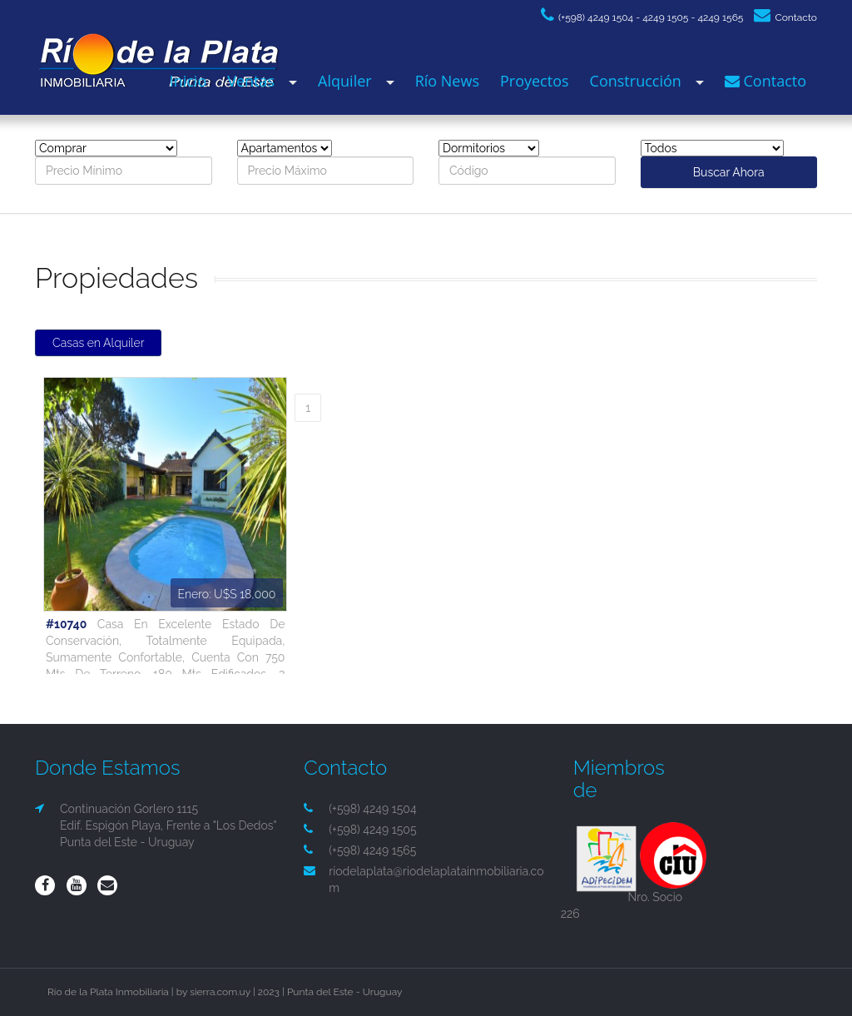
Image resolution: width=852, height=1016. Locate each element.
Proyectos (534, 81)
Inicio (188, 81)
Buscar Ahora (729, 172)
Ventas (251, 81)
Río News (447, 81)
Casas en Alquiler (98, 342)
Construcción (635, 81)
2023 (269, 992)
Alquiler (345, 81)
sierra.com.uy (220, 992)
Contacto (785, 17)
